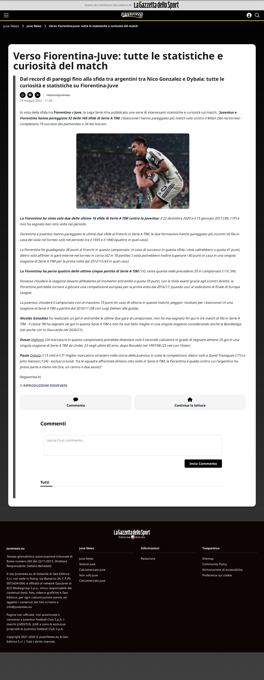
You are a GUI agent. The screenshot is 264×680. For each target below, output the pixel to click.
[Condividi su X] (37, 95)
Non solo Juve (88, 575)
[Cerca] (258, 15)
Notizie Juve (87, 564)
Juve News (11, 26)
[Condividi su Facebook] (30, 95)
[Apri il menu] (6, 15)
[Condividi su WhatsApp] (23, 95)
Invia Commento (203, 463)
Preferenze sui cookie (217, 575)
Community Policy (214, 564)
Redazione (148, 558)
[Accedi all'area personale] (249, 15)
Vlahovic (37, 339)
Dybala (35, 355)
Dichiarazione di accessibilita (222, 570)
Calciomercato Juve (92, 570)
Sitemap (208, 558)
